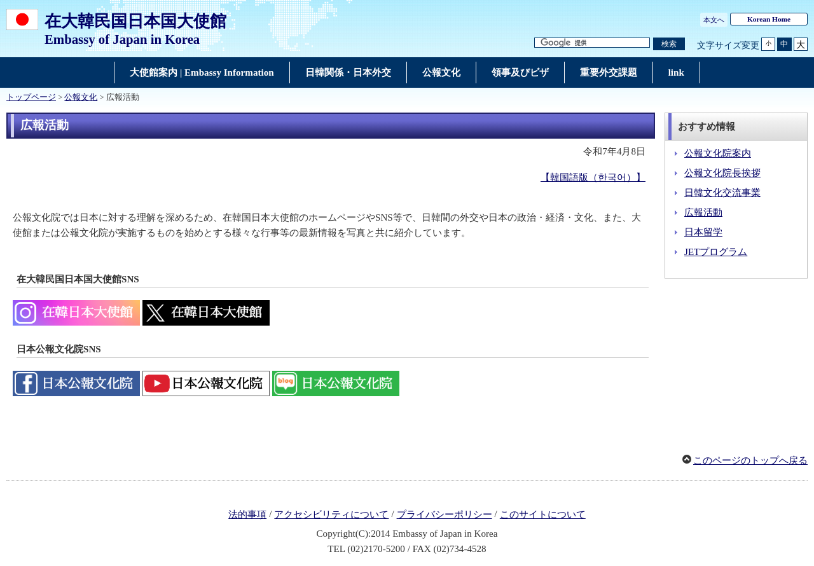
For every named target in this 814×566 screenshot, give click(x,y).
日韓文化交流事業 (722, 193)
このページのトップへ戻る (750, 460)
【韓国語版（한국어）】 (593, 177)
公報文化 (80, 97)
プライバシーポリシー (444, 514)
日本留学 (703, 232)
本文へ (713, 20)
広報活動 (703, 212)
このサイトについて (543, 514)
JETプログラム (715, 252)
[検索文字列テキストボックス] (592, 43)
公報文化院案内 (717, 153)
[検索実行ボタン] (669, 44)
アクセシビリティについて (331, 514)
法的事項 (247, 514)
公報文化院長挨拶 (722, 173)
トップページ (31, 97)
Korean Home (768, 19)
